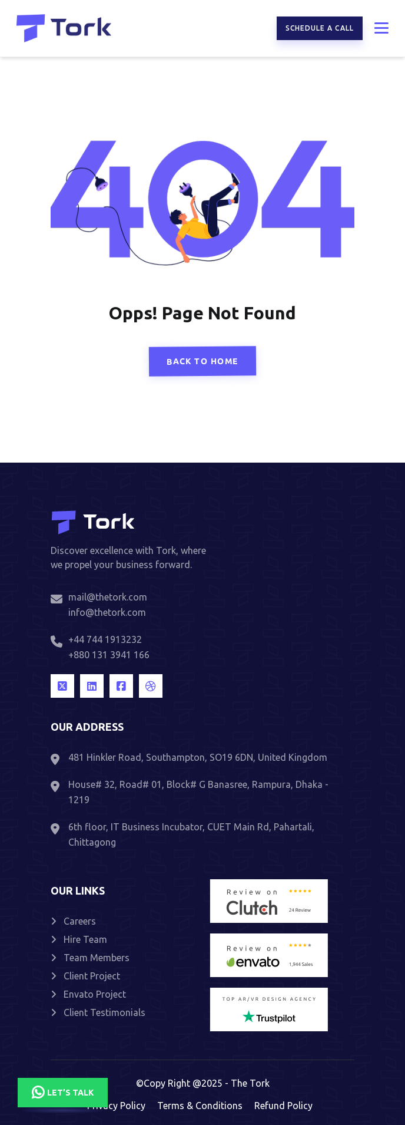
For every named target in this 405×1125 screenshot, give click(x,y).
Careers (73, 921)
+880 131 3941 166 (109, 654)
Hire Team (79, 939)
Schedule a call (320, 28)
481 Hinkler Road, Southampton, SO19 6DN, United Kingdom (197, 757)
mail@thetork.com (107, 597)
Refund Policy (283, 1105)
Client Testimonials (98, 1012)
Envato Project (88, 994)
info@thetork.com (107, 612)
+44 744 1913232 (105, 639)
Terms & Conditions (200, 1105)
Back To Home (203, 362)
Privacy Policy (116, 1105)
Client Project (85, 976)
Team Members (90, 957)
